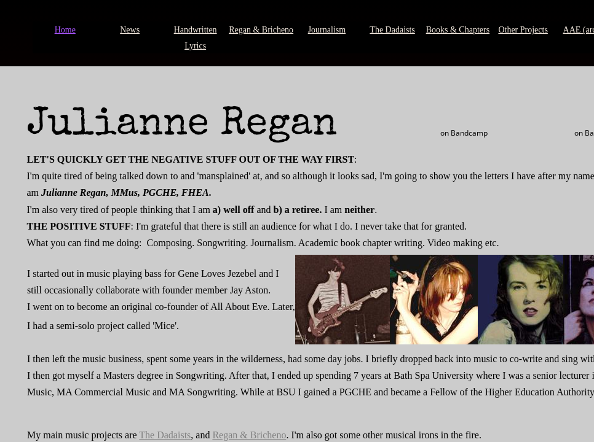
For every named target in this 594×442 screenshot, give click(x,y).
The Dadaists (392, 29)
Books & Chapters (457, 29)
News (130, 29)
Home (65, 29)
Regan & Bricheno (261, 29)
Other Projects (522, 29)
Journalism (327, 29)
